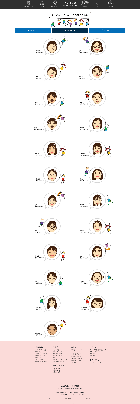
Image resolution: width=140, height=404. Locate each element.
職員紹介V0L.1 (33, 30)
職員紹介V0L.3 (107, 30)
